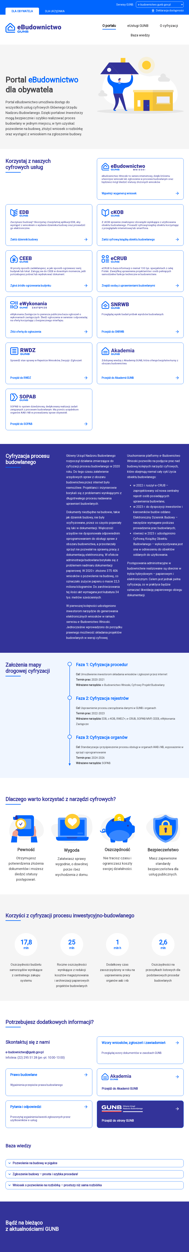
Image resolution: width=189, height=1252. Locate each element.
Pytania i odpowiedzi (25, 1106)
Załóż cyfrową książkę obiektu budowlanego (128, 239)
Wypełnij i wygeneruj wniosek (119, 193)
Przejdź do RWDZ (20, 377)
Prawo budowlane (23, 1074)
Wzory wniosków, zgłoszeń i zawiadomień (133, 1042)
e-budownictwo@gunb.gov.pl (25, 1052)
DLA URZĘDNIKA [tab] (55, 11)
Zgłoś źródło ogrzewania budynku (30, 285)
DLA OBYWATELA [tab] (22, 11)
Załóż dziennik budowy (24, 239)
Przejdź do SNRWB (113, 331)
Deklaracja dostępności (167, 10)
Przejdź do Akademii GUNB (118, 377)
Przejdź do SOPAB (21, 423)
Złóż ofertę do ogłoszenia (25, 331)
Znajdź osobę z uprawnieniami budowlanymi (128, 285)
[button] (95, 1163)
